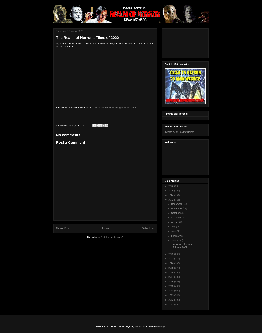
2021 (171, 258)
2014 (171, 290)
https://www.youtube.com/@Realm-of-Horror (115, 107)
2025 (171, 190)
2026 (171, 186)
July (173, 226)
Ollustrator (140, 326)
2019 (171, 268)
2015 (171, 286)
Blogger (162, 326)
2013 (171, 295)
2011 (171, 304)
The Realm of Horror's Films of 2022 (182, 246)
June (174, 231)
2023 (171, 199)
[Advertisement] (180, 42)
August (175, 222)
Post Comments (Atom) (111, 237)
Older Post (148, 228)
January (175, 240)
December (177, 204)
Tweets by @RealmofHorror (179, 132)
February (176, 236)
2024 (171, 195)
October (175, 213)
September (177, 217)
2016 (171, 281)
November (177, 208)
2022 (171, 254)
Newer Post (63, 228)
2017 (171, 277)
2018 (171, 272)
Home (105, 228)
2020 (171, 263)
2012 (171, 299)
